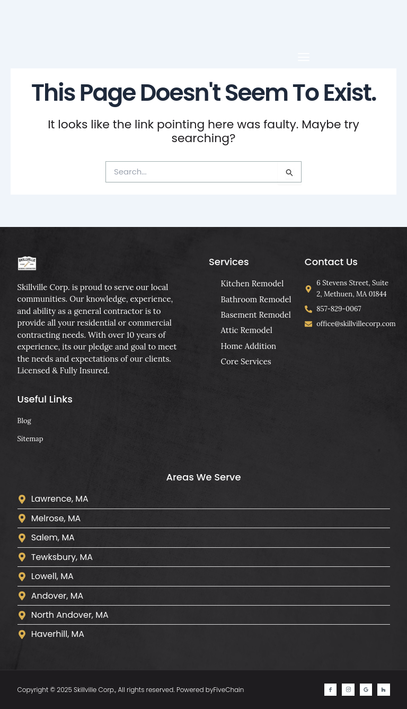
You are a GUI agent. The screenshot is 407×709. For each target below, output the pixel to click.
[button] (303, 57)
